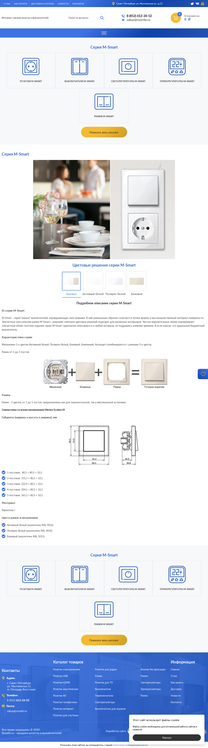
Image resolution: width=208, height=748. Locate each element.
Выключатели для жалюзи (110, 708)
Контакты (78, 3)
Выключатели (103, 689)
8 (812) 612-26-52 (139, 16)
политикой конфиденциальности (130, 744)
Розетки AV (59, 695)
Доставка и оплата (42, 3)
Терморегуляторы (151, 689)
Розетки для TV (104, 682)
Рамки (98, 675)
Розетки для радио (106, 669)
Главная (175, 669)
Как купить (20, 3)
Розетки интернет (63, 708)
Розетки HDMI (61, 682)
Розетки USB (60, 675)
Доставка (176, 689)
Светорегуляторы (105, 702)
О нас (7, 3)
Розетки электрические (66, 669)
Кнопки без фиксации (153, 669)
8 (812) (18, 700)
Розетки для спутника (65, 715)
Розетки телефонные (65, 702)
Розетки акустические (65, 689)
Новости (63, 3)
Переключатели (104, 695)
